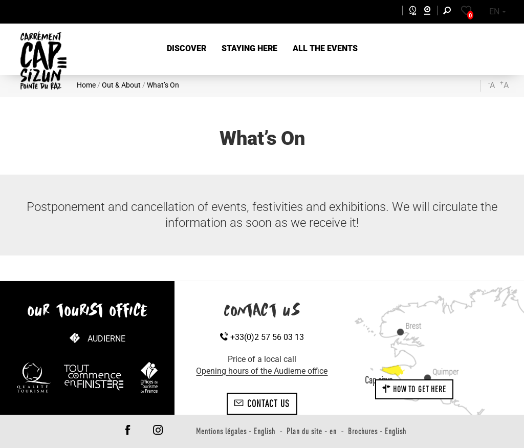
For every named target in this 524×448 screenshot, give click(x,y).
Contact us (262, 403)
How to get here (414, 389)
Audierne (106, 339)
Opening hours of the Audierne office (262, 371)
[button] (186, 48)
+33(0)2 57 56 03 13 (262, 337)
